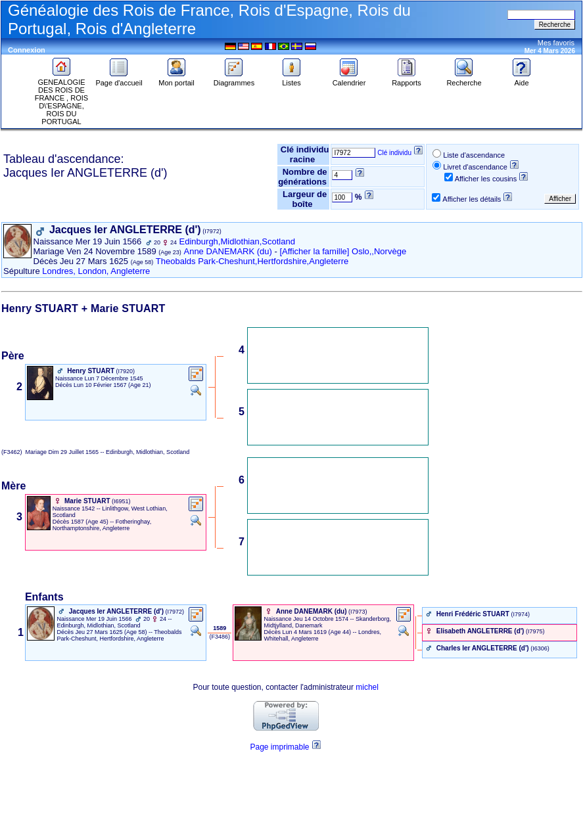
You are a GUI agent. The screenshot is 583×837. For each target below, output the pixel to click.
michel (367, 687)
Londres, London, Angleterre (96, 271)
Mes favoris (556, 43)
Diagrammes (234, 79)
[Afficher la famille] (314, 251)
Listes (291, 79)
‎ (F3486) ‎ (220, 636)
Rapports (406, 79)
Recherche (463, 79)
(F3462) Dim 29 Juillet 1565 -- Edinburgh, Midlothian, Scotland (95, 452)
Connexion (26, 50)
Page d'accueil (118, 79)
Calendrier (349, 79)
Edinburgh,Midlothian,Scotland (237, 241)
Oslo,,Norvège (379, 251)
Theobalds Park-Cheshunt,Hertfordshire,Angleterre (252, 261)
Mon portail (176, 79)
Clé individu (394, 152)
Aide (521, 79)
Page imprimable (279, 747)
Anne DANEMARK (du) (227, 251)
